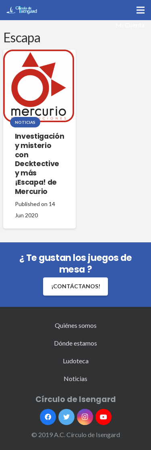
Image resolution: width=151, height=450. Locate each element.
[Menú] (140, 10)
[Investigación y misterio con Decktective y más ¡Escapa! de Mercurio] (38, 86)
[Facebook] (48, 417)
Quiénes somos (76, 325)
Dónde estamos (75, 343)
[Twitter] (66, 417)
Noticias (25, 122)
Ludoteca (76, 361)
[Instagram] (85, 417)
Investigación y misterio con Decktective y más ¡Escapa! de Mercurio (39, 163)
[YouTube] (103, 417)
